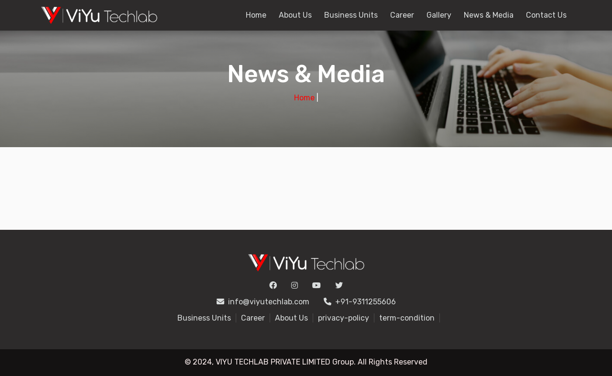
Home (256, 15)
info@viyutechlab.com (263, 301)
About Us (295, 15)
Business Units (351, 15)
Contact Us (546, 15)
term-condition (407, 317)
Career (402, 15)
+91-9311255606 (360, 301)
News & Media (489, 15)
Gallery (438, 15)
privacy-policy (343, 317)
